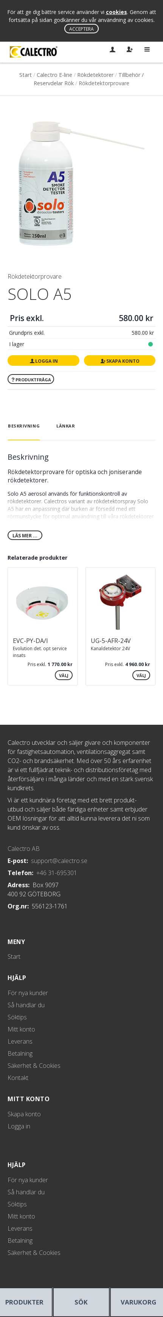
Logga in (43, 361)
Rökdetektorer (95, 74)
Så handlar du (26, 1005)
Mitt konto (21, 1029)
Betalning (20, 1053)
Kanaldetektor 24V (110, 648)
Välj (63, 675)
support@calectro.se (59, 861)
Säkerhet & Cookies (34, 1065)
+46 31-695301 (56, 873)
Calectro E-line (54, 74)
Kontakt (18, 1078)
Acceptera (81, 29)
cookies (116, 12)
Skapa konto (119, 361)
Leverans (20, 1041)
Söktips (17, 1017)
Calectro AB (24, 848)
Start (25, 74)
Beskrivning (24, 426)
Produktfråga (31, 379)
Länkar (65, 426)
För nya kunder (28, 993)
